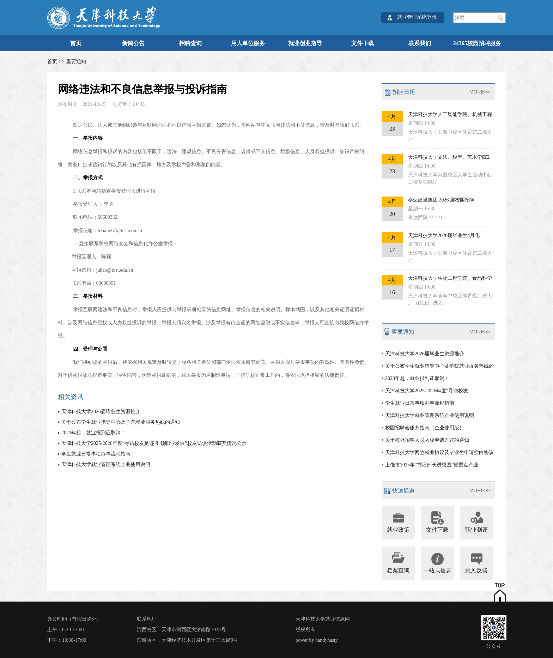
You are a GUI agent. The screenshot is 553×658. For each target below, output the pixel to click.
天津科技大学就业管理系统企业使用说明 (105, 464)
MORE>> (479, 92)
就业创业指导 (305, 43)
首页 (75, 43)
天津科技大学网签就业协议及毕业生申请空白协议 (439, 452)
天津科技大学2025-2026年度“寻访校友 (426, 390)
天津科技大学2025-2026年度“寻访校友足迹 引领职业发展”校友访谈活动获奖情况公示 (154, 443)
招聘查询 (190, 43)
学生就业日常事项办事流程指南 (95, 454)
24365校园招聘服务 (477, 43)
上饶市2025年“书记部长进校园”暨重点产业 (431, 464)
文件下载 (362, 43)
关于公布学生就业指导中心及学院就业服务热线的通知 (120, 422)
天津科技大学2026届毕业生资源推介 (100, 411)
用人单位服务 (248, 43)
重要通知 (76, 61)
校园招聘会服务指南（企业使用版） (424, 427)
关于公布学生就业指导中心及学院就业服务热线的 (439, 366)
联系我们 (419, 43)
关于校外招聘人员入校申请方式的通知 (427, 440)
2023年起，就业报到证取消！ (93, 432)
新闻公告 (133, 43)
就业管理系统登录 (417, 17)
